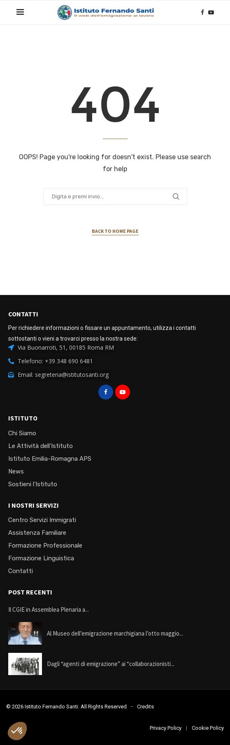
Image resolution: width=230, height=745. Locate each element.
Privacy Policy (165, 728)
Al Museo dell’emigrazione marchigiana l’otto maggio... (115, 633)
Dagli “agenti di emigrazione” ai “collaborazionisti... (110, 664)
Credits (145, 706)
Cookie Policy (208, 728)
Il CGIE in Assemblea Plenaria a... (48, 609)
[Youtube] (211, 12)
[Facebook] (202, 12)
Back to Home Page (115, 231)
